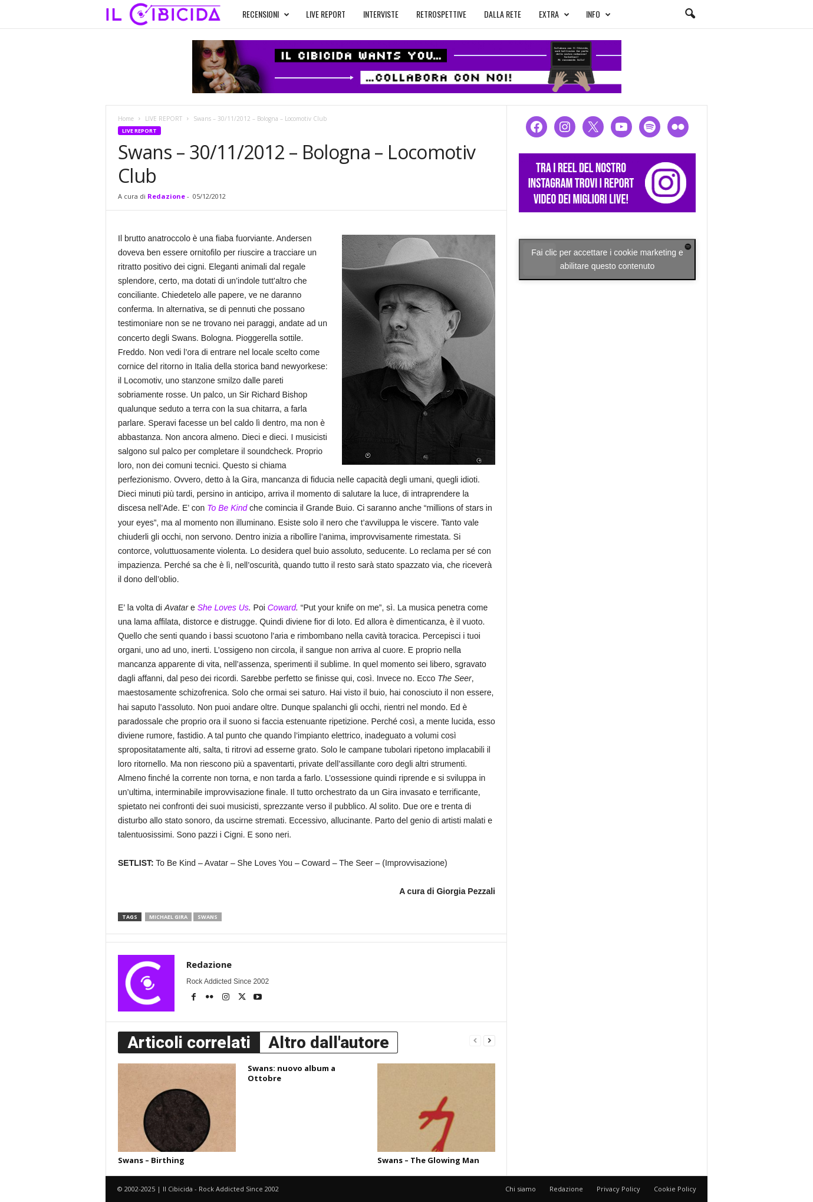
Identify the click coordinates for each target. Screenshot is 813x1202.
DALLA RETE (502, 14)
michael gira (168, 917)
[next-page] (489, 1040)
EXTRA (554, 14)
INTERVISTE (381, 14)
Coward (282, 607)
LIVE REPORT (325, 14)
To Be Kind (227, 508)
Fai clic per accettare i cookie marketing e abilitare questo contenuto (607, 259)
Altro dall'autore (328, 1042)
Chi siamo (520, 1188)
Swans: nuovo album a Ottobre (291, 1073)
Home (126, 118)
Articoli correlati (189, 1042)
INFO (598, 14)
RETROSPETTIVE (441, 14)
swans (208, 917)
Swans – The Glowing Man (428, 1160)
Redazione (166, 196)
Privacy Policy (618, 1188)
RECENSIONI (265, 14)
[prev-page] (475, 1040)
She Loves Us (223, 607)
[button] (690, 14)
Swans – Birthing (151, 1160)
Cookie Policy (675, 1188)
